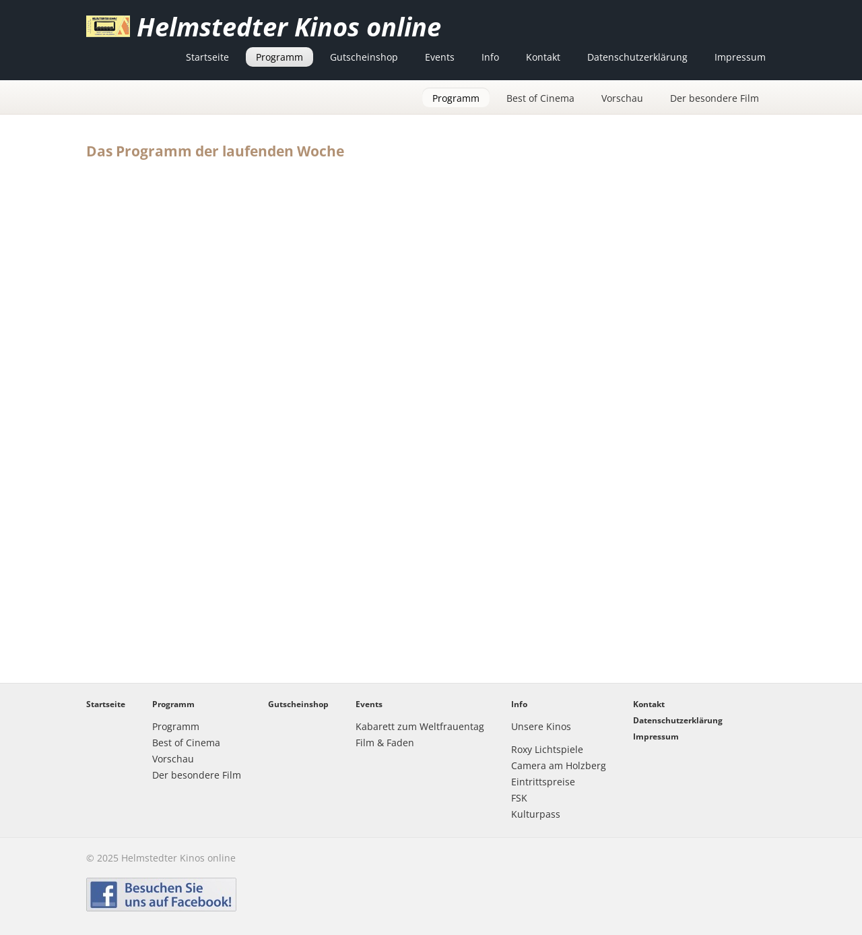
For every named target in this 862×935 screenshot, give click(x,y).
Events (440, 57)
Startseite (207, 57)
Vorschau (622, 98)
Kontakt (543, 57)
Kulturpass (535, 814)
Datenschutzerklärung (637, 57)
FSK (519, 797)
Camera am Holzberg (558, 765)
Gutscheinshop (364, 57)
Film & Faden (385, 742)
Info (490, 57)
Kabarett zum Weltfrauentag (420, 726)
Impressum (740, 57)
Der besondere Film (714, 98)
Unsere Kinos (541, 726)
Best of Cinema (540, 98)
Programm (279, 57)
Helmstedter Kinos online (289, 26)
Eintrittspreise (543, 781)
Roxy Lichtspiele (547, 749)
